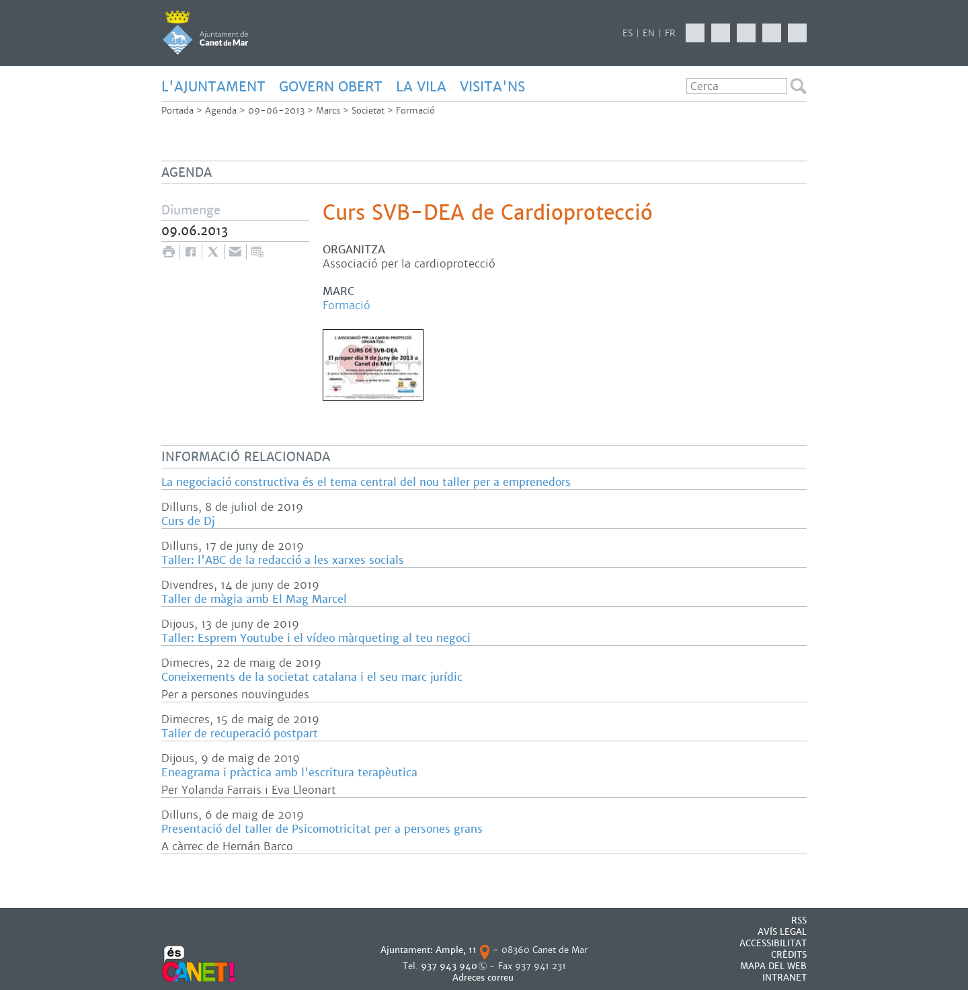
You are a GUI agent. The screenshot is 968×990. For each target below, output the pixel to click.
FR (670, 33)
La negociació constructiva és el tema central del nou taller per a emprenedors (366, 482)
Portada (177, 110)
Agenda (221, 110)
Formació (415, 110)
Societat (368, 110)
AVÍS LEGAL (782, 932)
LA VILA (421, 86)
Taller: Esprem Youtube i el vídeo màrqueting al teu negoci (316, 638)
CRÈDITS (789, 954)
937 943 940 (449, 966)
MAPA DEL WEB (773, 966)
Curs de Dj (187, 521)
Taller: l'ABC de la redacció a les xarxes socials (282, 560)
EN (649, 33)
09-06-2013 (276, 110)
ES (627, 33)
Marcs (328, 110)
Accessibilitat (773, 943)
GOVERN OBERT (330, 86)
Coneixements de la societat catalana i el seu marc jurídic (311, 677)
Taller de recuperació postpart (239, 734)
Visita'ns (492, 86)
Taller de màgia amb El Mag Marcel (254, 599)
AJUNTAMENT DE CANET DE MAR (205, 32)
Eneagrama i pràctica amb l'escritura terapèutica (289, 773)
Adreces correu (484, 977)
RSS (799, 920)
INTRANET (784, 977)
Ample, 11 (456, 950)
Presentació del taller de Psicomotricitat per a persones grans (322, 829)
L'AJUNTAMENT (213, 86)
